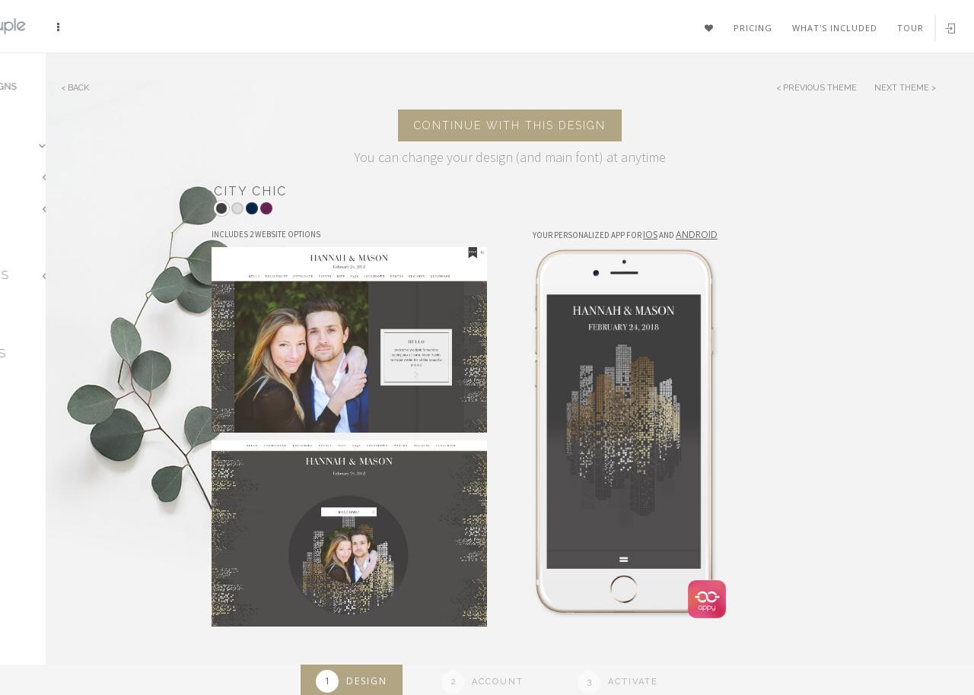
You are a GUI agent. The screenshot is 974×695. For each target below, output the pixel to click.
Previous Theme (820, 88)
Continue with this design (510, 125)
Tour (910, 27)
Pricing (753, 27)
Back (78, 88)
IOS (650, 234)
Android (697, 234)
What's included (834, 27)
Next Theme (902, 88)
